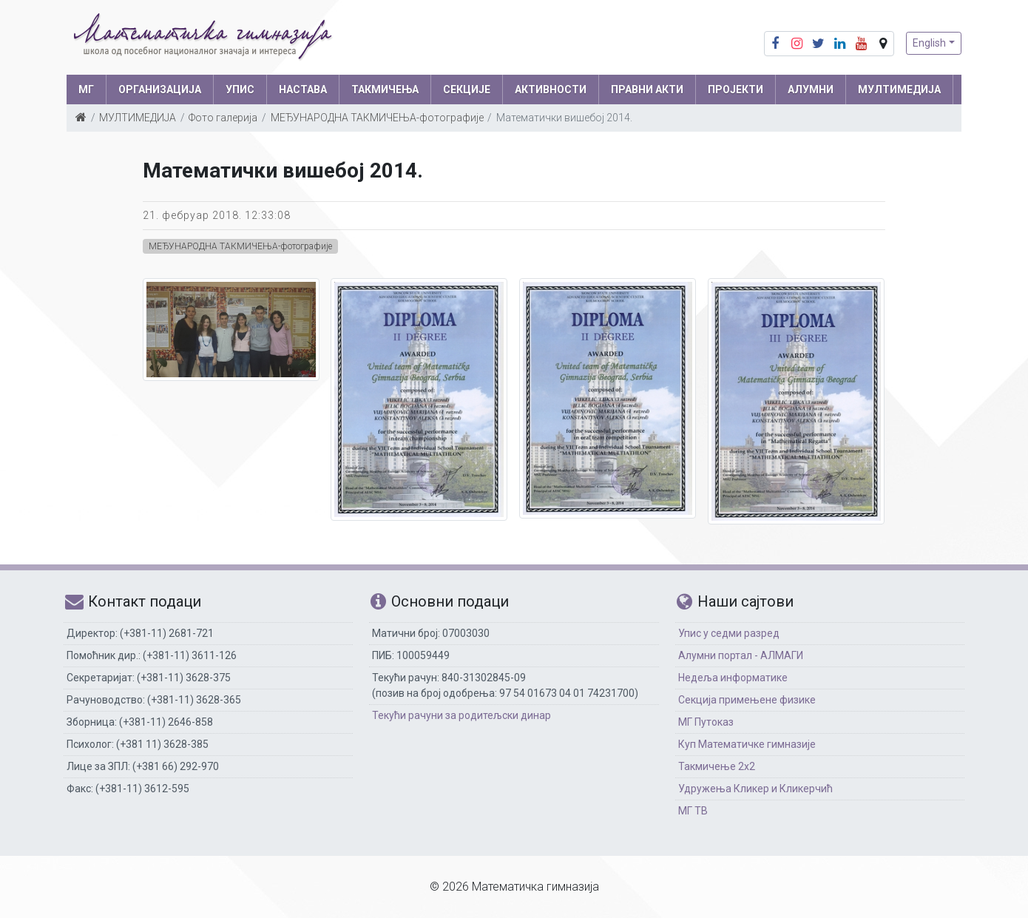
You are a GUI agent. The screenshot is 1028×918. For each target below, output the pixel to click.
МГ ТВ (693, 811)
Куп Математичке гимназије (747, 744)
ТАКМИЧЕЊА (385, 89)
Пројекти (735, 89)
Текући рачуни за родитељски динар (461, 715)
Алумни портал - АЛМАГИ (740, 655)
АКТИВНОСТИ (550, 89)
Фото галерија (223, 118)
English (929, 43)
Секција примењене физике (747, 700)
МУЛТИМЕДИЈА (899, 89)
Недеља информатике (733, 678)
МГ (86, 89)
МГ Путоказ (706, 722)
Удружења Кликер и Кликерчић (755, 788)
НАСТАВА (303, 89)
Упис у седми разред (729, 633)
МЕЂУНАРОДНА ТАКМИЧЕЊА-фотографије (377, 118)
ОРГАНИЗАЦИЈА (159, 89)
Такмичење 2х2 (716, 766)
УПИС (240, 89)
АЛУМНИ (810, 89)
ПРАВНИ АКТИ (647, 89)
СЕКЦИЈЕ (466, 89)
